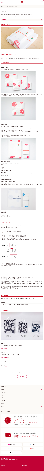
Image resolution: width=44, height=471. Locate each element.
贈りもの (3, 389)
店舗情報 (3, 400)
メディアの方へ (24, 409)
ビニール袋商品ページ (5, 366)
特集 (2, 395)
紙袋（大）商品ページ (5, 348)
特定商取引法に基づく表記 (26, 462)
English (23, 411)
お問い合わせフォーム (26, 16)
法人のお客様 (3, 409)
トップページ (3, 6)
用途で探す (3, 392)
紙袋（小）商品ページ (5, 357)
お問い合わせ (3, 465)
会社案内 (3, 403)
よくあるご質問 (24, 465)
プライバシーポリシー (4, 462)
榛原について (4, 398)
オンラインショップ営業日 (5, 411)
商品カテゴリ (4, 386)
